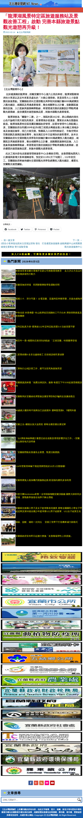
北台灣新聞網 (24, 32)
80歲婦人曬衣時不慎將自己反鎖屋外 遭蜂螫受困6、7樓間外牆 (46, 410)
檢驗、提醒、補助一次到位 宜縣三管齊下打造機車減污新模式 (47, 522)
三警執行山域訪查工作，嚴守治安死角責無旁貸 (39, 368)
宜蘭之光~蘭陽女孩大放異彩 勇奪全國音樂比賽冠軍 (41, 424)
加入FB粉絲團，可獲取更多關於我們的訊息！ (41, 254)
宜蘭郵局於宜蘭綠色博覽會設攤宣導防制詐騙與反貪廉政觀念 (45, 396)
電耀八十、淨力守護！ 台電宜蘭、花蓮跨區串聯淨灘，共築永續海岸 (49, 298)
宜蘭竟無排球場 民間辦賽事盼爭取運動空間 (38, 284)
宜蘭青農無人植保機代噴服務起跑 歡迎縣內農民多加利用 (43, 480)
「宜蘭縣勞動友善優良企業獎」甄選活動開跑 (38, 452)
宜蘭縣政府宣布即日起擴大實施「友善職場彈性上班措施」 (44, 536)
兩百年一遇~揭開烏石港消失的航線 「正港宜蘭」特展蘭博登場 (46, 340)
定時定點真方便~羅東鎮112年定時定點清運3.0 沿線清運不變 (45, 326)
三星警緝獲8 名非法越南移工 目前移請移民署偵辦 (40, 354)
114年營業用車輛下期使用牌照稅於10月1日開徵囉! (40, 466)
